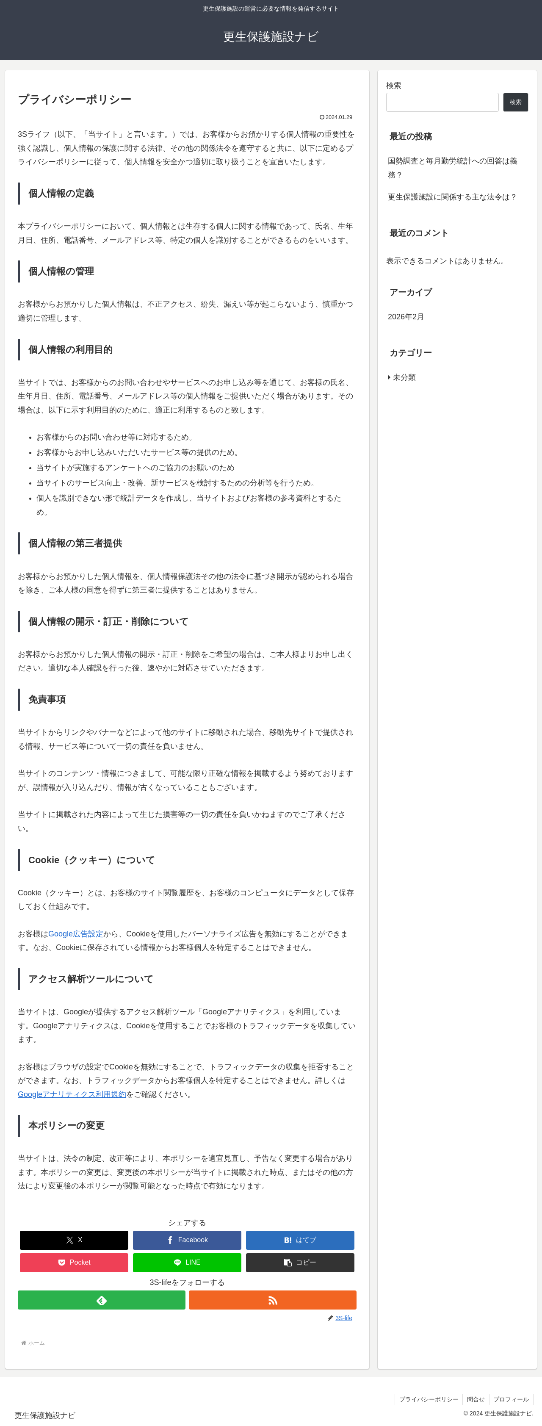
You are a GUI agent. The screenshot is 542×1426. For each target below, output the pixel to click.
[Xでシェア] (74, 1240)
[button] (300, 1262)
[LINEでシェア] (187, 1262)
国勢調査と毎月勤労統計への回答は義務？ (452, 168)
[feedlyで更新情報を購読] (101, 1300)
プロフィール (511, 1399)
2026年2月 (406, 317)
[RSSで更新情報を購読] (273, 1300)
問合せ (475, 1399)
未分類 (404, 377)
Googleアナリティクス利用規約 (72, 1094)
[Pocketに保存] (74, 1262)
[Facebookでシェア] (187, 1240)
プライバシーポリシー (428, 1399)
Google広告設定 (75, 934)
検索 (393, 85)
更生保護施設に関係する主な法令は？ (452, 197)
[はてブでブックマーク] (300, 1240)
